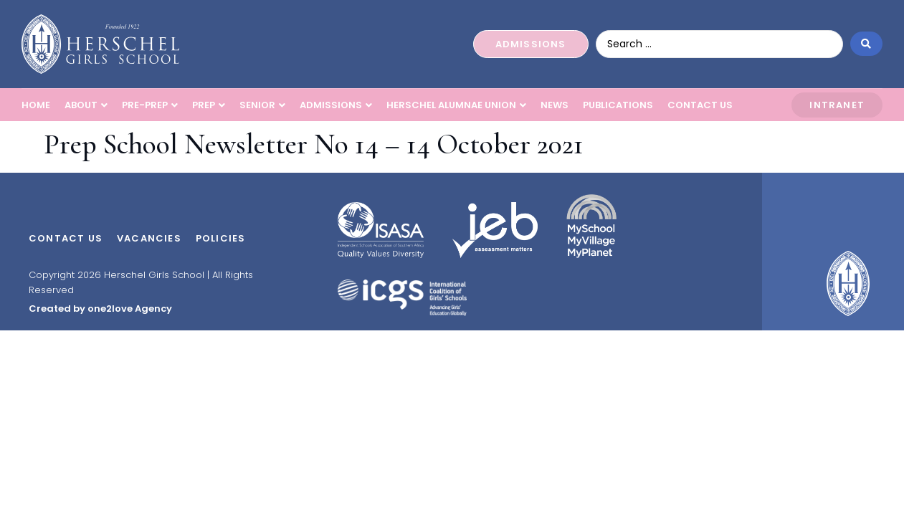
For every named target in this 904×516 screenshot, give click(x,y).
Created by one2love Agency (100, 308)
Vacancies (149, 238)
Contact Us (66, 238)
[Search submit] (866, 44)
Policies (221, 238)
